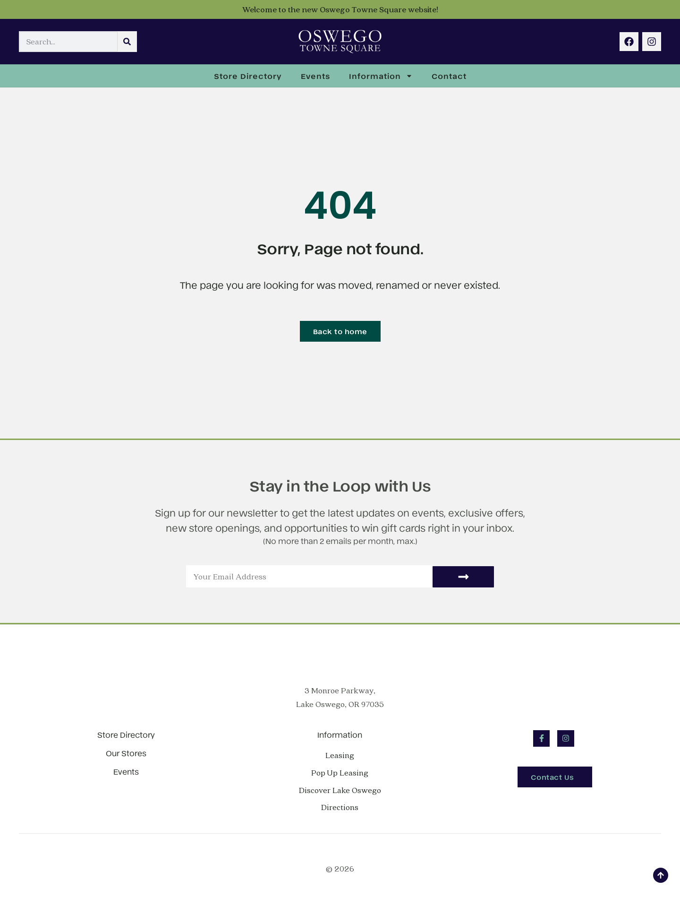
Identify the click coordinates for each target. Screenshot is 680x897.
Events (315, 75)
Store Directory (248, 75)
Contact (449, 75)
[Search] (127, 42)
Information (381, 76)
